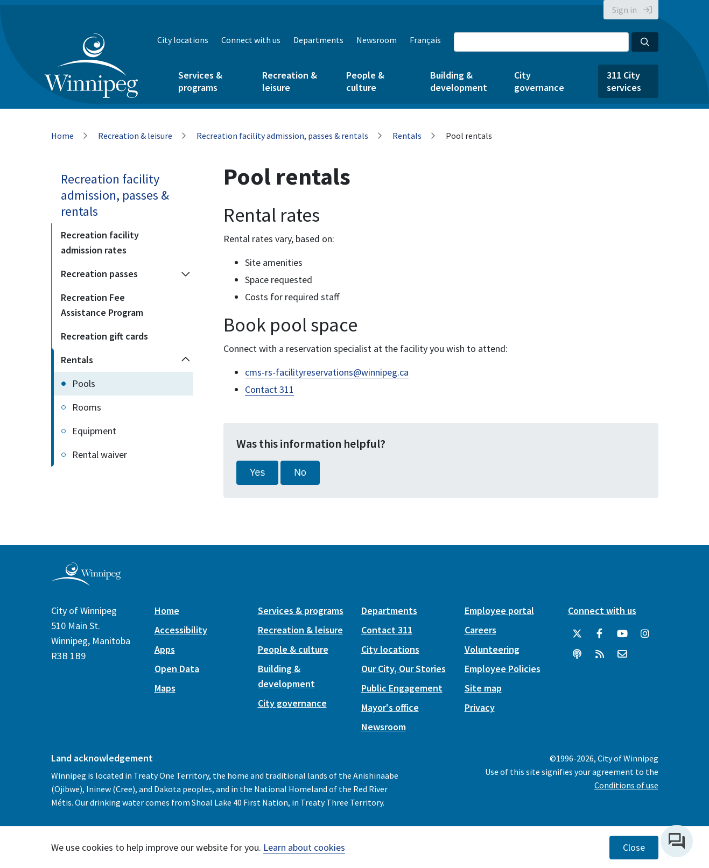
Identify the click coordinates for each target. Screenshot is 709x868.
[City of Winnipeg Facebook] (600, 634)
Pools (83, 383)
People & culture (365, 81)
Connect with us (250, 39)
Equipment (94, 431)
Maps (165, 688)
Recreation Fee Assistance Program (102, 305)
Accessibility (181, 630)
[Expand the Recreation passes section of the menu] (185, 274)
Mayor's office (390, 707)
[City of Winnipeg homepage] (86, 581)
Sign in (624, 9)
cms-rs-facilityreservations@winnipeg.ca (327, 372)
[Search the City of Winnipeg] (541, 42)
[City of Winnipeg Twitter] (577, 634)
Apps (165, 649)
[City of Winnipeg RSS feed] (600, 654)
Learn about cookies (304, 847)
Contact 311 (269, 389)
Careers (480, 630)
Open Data (177, 668)
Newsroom (376, 39)
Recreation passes (99, 273)
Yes (257, 472)
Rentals (407, 135)
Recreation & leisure (289, 81)
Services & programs (200, 81)
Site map (483, 688)
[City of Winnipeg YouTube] (622, 634)
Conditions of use (626, 785)
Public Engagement (402, 688)
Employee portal (499, 610)
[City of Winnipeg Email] (622, 654)
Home (62, 135)
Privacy (480, 707)
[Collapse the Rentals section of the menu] (185, 360)
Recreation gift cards (104, 336)
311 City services (624, 81)
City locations (182, 39)
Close (634, 847)
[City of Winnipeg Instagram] (645, 634)
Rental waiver (99, 454)
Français (425, 39)
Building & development (458, 81)
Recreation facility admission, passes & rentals (282, 135)
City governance (539, 81)
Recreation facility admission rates (100, 242)
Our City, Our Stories (403, 668)
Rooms (86, 407)
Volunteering (492, 649)
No (300, 472)
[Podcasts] (577, 654)
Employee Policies (502, 668)
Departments (318, 39)
